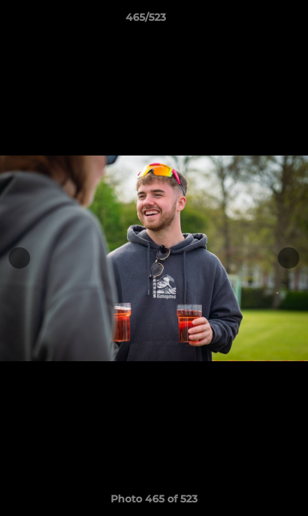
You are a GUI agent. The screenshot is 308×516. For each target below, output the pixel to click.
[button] (256, 20)
